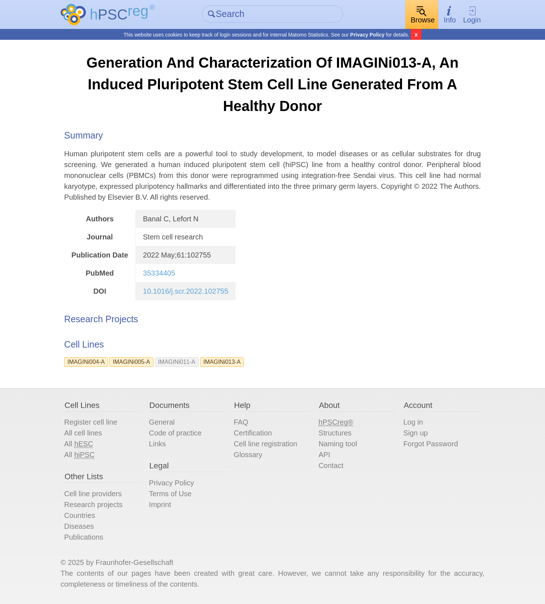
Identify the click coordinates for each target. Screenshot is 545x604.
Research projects (93, 505)
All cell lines (83, 433)
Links (157, 444)
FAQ (241, 422)
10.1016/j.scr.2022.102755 (185, 291)
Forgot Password (430, 444)
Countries (79, 515)
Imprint (160, 505)
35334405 (159, 273)
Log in (413, 422)
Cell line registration (265, 444)
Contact (330, 465)
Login (472, 14)
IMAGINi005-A (131, 362)
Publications (83, 537)
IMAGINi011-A (176, 362)
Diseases (79, 526)
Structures (334, 433)
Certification (253, 433)
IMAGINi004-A (86, 362)
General (162, 422)
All (78, 444)
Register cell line (90, 422)
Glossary (248, 455)
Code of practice (175, 433)
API (324, 455)
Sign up (415, 433)
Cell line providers (93, 494)
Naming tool (337, 444)
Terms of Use (170, 494)
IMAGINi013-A (222, 362)
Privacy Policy (367, 35)
